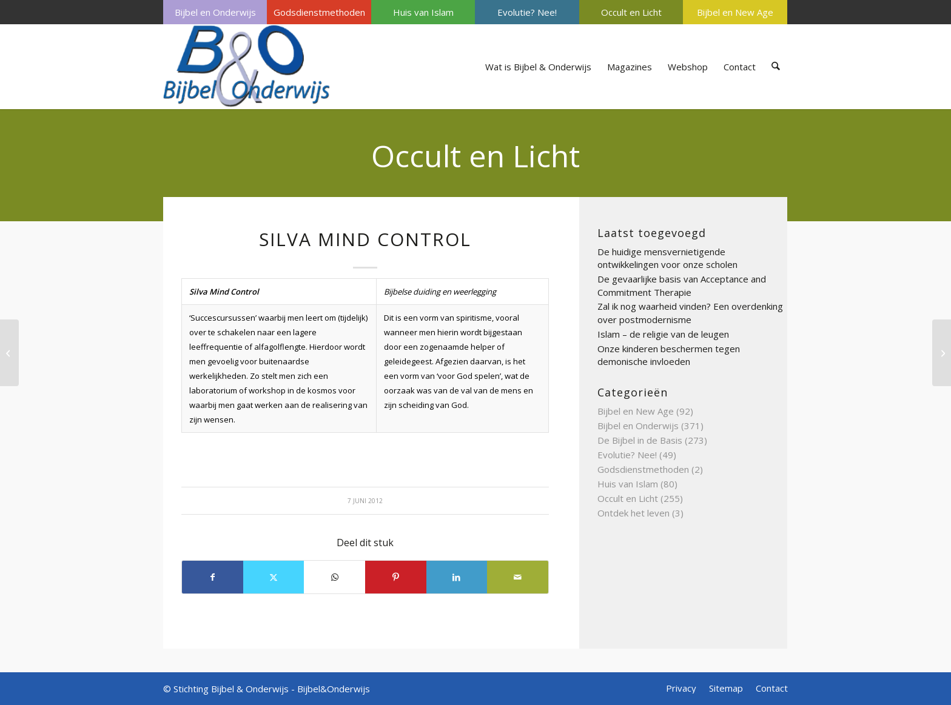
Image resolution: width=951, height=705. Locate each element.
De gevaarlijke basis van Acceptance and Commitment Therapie (681, 285)
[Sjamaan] (941, 352)
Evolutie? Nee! (527, 12)
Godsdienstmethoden (319, 12)
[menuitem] (215, 12)
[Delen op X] (273, 577)
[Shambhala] (9, 352)
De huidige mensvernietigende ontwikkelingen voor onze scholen (667, 258)
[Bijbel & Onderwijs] (246, 66)
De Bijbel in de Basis (639, 440)
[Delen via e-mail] (517, 577)
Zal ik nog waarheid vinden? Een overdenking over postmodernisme (690, 313)
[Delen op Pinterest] (395, 577)
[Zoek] (776, 66)
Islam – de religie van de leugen (663, 334)
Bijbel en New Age (735, 12)
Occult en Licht (631, 12)
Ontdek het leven (633, 513)
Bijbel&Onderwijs (333, 689)
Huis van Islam (423, 12)
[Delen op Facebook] (212, 577)
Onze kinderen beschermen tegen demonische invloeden (668, 355)
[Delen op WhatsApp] (334, 577)
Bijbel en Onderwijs (215, 12)
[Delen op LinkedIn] (457, 577)
